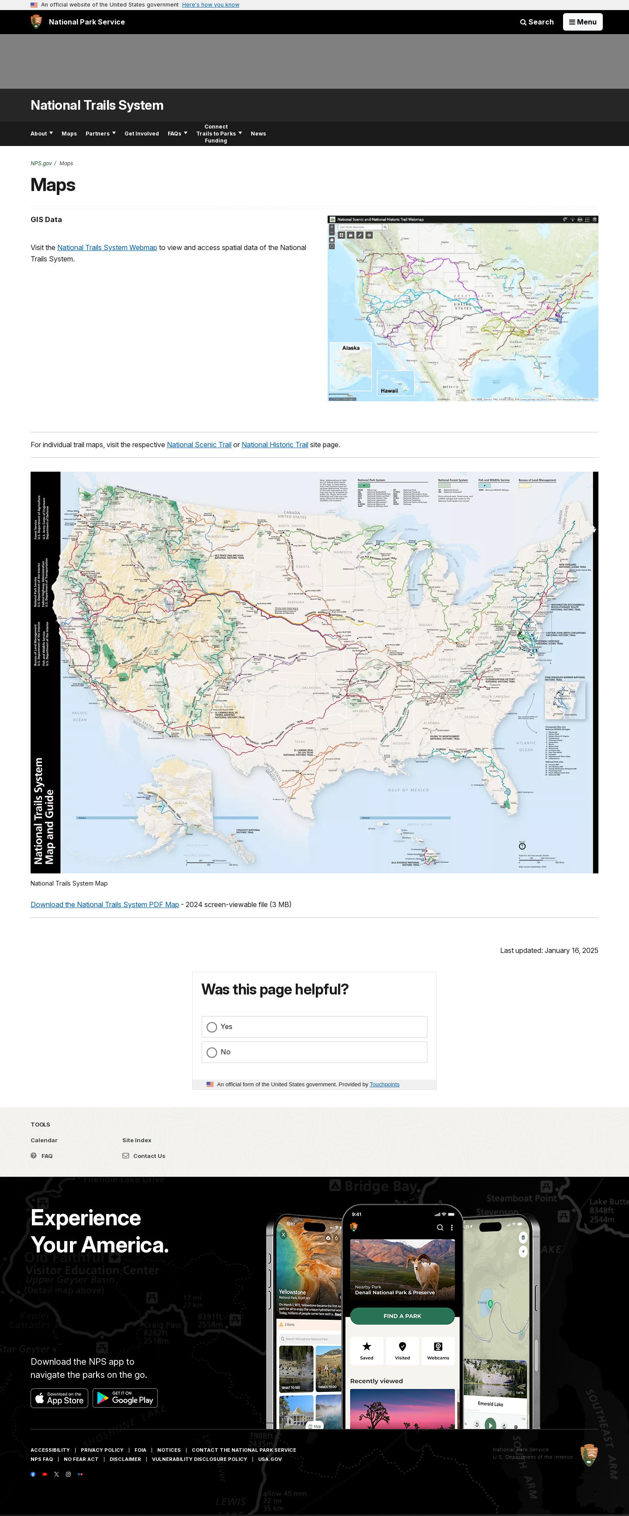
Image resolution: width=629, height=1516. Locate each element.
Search (537, 21)
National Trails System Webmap (107, 247)
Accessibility (50, 1450)
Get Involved (141, 133)
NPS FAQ (42, 1459)
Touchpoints (385, 1084)
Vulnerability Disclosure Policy (199, 1459)
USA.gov (270, 1459)
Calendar (44, 1140)
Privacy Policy (102, 1450)
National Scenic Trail (199, 444)
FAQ (42, 1155)
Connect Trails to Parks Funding (219, 133)
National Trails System (97, 105)
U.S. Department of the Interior (533, 1457)
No (226, 1051)
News (258, 133)
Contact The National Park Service (244, 1450)
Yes (226, 1026)
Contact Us (144, 1155)
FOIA (140, 1450)
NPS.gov (41, 163)
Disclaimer (125, 1459)
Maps (69, 133)
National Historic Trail (275, 444)
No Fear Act (81, 1459)
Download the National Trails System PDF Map (105, 904)
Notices (169, 1450)
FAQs (177, 133)
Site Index (137, 1140)
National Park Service (521, 1449)
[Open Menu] (583, 22)
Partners (101, 133)
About (42, 133)
